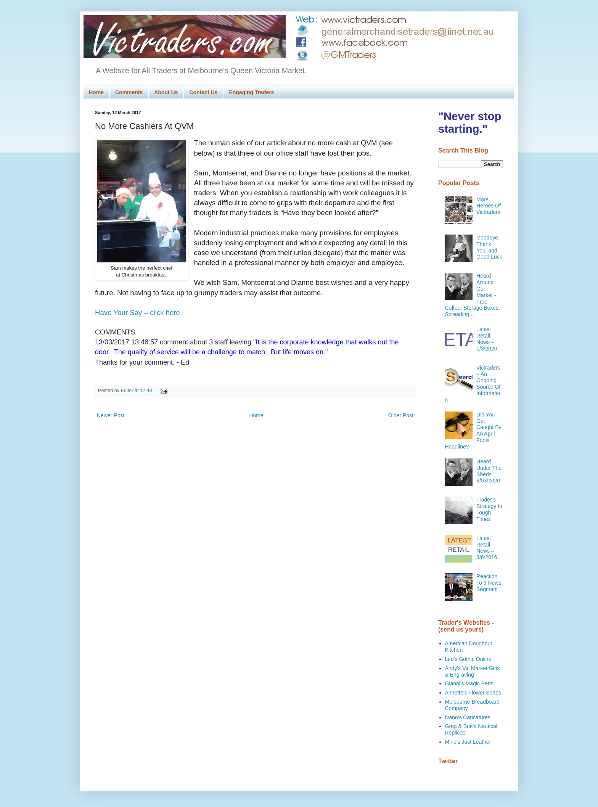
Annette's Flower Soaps (473, 693)
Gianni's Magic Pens (469, 683)
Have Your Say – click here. (138, 313)
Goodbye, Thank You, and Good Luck (489, 247)
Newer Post (110, 415)
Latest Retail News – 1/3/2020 (486, 338)
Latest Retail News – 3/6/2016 (486, 547)
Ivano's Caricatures (467, 717)
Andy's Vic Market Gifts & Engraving (472, 671)
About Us (166, 92)
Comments (129, 92)
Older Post (400, 415)
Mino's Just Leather (468, 742)
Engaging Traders (251, 92)
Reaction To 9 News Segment (488, 582)
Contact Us (203, 92)
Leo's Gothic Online (468, 659)
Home (96, 92)
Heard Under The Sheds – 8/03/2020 (489, 471)
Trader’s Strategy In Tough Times (489, 509)
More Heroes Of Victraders (488, 205)
